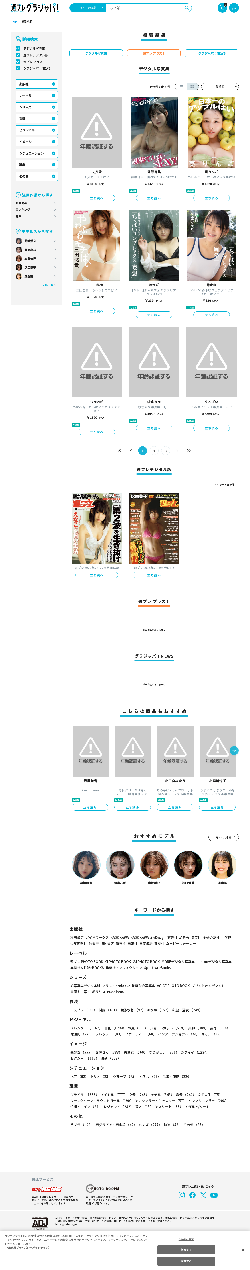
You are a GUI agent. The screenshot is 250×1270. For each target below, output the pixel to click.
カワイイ (195, 1052)
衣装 (22, 118)
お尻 (138, 1028)
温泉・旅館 (178, 1076)
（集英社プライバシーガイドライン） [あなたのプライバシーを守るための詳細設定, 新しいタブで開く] (28, 1247)
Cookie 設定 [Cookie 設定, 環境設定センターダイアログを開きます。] (186, 1239)
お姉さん (108, 1052)
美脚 (198, 1028)
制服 (109, 1010)
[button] (234, 751)
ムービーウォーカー (181, 943)
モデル (162, 1094)
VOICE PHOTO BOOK (173, 985)
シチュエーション (31, 153)
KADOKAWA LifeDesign (148, 937)
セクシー (84, 1058)
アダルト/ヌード (197, 1106)
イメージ (25, 141)
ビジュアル (27, 130)
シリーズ (25, 107)
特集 (18, 216)
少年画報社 (78, 943)
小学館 (226, 937)
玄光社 (172, 937)
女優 (139, 1094)
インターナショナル (179, 1034)
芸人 (144, 1106)
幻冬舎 (184, 937)
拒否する (186, 1250)
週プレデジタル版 (35, 55)
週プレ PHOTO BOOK (86, 961)
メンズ (150, 1124)
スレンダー (86, 1028)
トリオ (100, 1076)
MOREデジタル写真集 (178, 961)
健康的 (82, 1034)
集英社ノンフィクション (124, 967)
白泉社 (132, 943)
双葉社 (159, 943)
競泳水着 (133, 1010)
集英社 (196, 937)
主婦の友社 (211, 937)
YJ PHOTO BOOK (118, 961)
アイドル (114, 1094)
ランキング (23, 209)
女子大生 (210, 1094)
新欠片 (121, 943)
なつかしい (164, 1052)
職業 (22, 164)
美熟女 (135, 1052)
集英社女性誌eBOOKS (87, 967)
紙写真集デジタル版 (85, 985)
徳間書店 (107, 943)
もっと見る (224, 837)
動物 (173, 1124)
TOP (14, 21)
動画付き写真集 (143, 985)
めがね (158, 1010)
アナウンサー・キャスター (161, 1100)
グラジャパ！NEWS (37, 68)
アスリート (169, 1106)
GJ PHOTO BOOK (146, 961)
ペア (79, 1076)
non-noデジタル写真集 (214, 961)
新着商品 (21, 203)
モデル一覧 (46, 285)
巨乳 (115, 1028)
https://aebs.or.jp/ (66, 1224)
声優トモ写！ (80, 991)
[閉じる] (243, 1250)
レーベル (25, 95)
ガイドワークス (97, 937)
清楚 (111, 1058)
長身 (220, 1028)
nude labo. (115, 991)
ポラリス (98, 991)
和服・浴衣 (187, 1010)
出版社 (23, 84)
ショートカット (168, 1028)
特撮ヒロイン (86, 1106)
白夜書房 (146, 943)
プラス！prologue (116, 985)
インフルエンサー (209, 1100)
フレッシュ (109, 1034)
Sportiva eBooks (157, 967)
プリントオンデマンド (208, 985)
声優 (186, 1094)
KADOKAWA (120, 937)
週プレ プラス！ (34, 61)
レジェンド (118, 1106)
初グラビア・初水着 (116, 1124)
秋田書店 (77, 937)
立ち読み (97, 198)
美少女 (82, 1052)
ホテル (150, 1076)
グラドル (84, 1094)
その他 (23, 176)
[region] (125, 1250)
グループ (125, 1076)
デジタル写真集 (34, 48)
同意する (186, 1261)
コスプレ (83, 1010)
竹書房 (94, 943)
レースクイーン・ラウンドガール (102, 1100)
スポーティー (141, 1034)
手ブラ (82, 1124)
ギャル (212, 1034)
